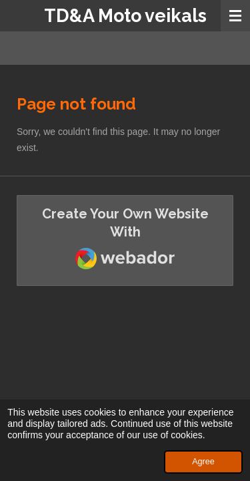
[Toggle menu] (235, 15)
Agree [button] (203, 461)
